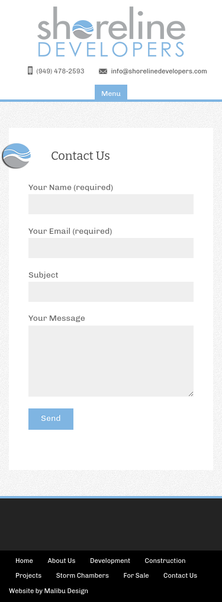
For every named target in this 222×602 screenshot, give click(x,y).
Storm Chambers (82, 576)
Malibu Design (66, 591)
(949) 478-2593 (61, 71)
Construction (165, 561)
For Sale (136, 576)
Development (110, 561)
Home (24, 561)
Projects (28, 576)
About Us (61, 561)
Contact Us (180, 576)
